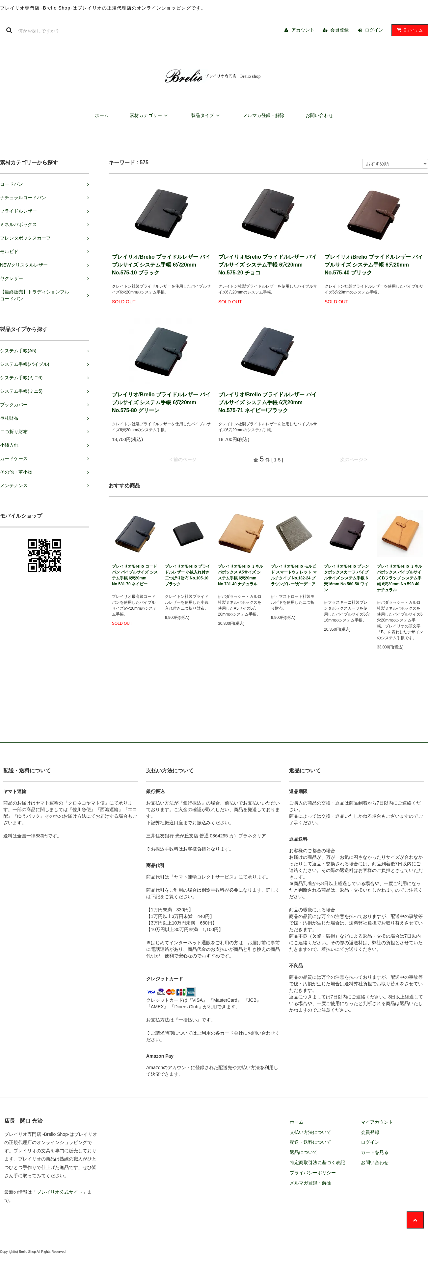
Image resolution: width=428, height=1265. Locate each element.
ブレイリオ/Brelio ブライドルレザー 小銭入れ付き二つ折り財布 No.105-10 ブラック (187, 575)
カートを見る (374, 1152)
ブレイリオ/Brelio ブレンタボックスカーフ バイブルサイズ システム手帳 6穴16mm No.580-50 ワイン (346, 578)
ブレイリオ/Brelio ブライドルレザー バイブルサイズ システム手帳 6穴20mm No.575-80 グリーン (161, 402)
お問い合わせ (319, 115)
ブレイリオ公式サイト (60, 1192)
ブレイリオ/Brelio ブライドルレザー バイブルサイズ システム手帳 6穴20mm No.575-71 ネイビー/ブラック (267, 402)
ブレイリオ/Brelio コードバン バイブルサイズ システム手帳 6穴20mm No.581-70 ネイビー (135, 575)
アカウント (302, 30)
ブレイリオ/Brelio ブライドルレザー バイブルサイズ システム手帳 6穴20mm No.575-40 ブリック (374, 264)
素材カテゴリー (150, 115)
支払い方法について (310, 1132)
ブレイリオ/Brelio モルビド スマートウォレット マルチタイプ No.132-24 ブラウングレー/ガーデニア (294, 575)
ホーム (102, 115)
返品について (303, 1152)
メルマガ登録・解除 (263, 115)
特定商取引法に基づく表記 (317, 1162)
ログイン (374, 30)
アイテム (408, 30)
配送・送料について (310, 1142)
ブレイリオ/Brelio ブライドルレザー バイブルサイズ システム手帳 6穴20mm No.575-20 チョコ (267, 264)
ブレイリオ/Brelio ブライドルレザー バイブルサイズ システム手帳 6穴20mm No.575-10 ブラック (161, 264)
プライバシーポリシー (313, 1172)
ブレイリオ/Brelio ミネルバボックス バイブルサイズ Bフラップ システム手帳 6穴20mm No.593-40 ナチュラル (399, 578)
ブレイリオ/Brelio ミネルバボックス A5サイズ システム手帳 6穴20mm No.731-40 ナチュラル (240, 575)
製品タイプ (206, 115)
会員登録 (339, 30)
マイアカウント (377, 1122)
